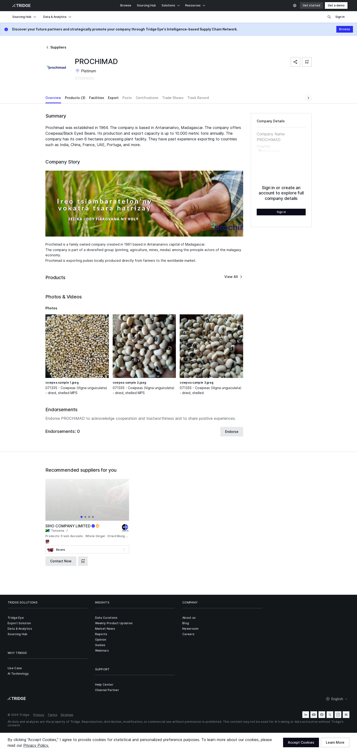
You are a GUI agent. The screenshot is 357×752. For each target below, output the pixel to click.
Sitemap (67, 715)
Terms (52, 715)
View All (233, 277)
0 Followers (84, 78)
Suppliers (55, 47)
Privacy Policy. (36, 745)
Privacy (38, 715)
